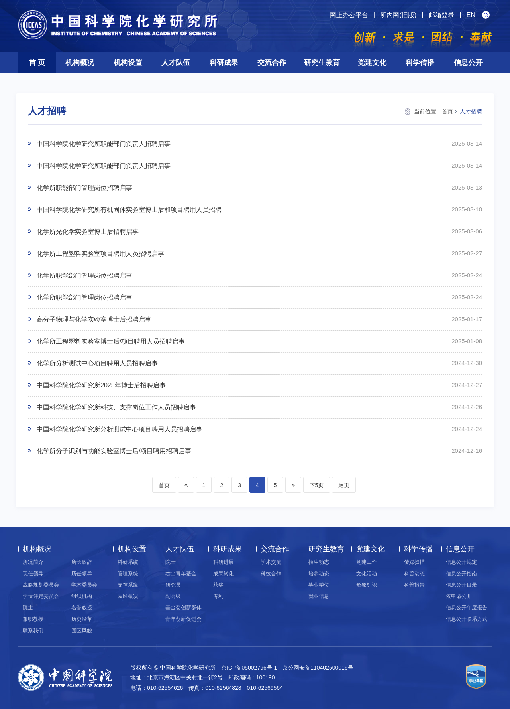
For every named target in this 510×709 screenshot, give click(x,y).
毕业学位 (318, 585)
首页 (447, 111)
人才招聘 (471, 111)
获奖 (218, 585)
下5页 (317, 485)
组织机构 (81, 596)
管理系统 (128, 574)
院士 (28, 607)
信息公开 (468, 63)
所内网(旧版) (398, 15)
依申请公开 (459, 596)
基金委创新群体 (183, 607)
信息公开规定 (461, 562)
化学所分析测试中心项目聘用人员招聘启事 (97, 363)
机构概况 (79, 63)
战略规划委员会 (41, 585)
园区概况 (128, 596)
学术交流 (271, 562)
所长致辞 (81, 562)
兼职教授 (33, 619)
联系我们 (33, 631)
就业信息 (318, 596)
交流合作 (271, 63)
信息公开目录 (461, 585)
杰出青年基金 (180, 574)
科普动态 (414, 574)
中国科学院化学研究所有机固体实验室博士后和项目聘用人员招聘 (129, 209)
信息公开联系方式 (466, 619)
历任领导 (81, 574)
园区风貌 (81, 631)
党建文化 (372, 63)
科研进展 (223, 562)
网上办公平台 (349, 15)
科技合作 (271, 574)
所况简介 (33, 562)
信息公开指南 (461, 574)
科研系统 (128, 562)
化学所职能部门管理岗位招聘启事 (84, 187)
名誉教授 (81, 607)
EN (471, 15)
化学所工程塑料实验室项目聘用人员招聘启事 (100, 253)
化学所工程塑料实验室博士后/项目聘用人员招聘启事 (111, 341)
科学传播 (420, 63)
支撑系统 (128, 585)
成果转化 (223, 574)
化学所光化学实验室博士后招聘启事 (88, 231)
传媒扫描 (414, 562)
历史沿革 (81, 619)
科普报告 (414, 585)
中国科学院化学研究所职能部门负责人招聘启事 (104, 143)
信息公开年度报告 (466, 607)
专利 (218, 596)
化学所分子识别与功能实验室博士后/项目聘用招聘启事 (114, 451)
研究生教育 (322, 63)
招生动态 (318, 562)
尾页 (343, 485)
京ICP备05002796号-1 (249, 667)
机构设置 (128, 63)
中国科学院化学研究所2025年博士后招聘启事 (101, 385)
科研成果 (224, 63)
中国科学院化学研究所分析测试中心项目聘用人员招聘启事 (119, 429)
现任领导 (33, 574)
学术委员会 (84, 585)
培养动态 (318, 574)
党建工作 (366, 562)
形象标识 (366, 585)
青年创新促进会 (183, 619)
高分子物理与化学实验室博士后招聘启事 (94, 319)
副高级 (173, 596)
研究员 (173, 585)
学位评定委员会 (41, 596)
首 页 (37, 63)
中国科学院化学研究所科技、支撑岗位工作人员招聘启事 (116, 407)
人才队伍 (175, 63)
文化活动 (366, 574)
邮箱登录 (441, 15)
